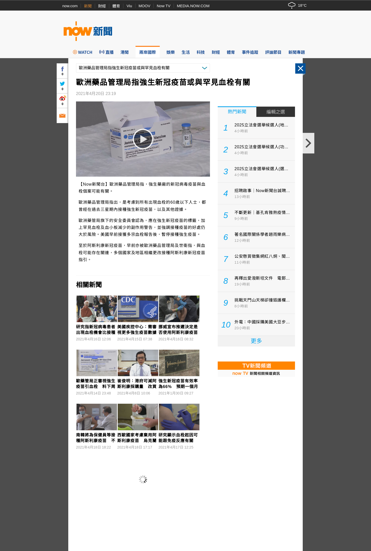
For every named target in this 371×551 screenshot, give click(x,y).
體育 (116, 6)
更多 (256, 341)
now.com (70, 6)
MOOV (144, 6)
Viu (129, 6)
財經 (102, 6)
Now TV (163, 6)
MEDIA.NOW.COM (193, 6)
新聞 (88, 6)
